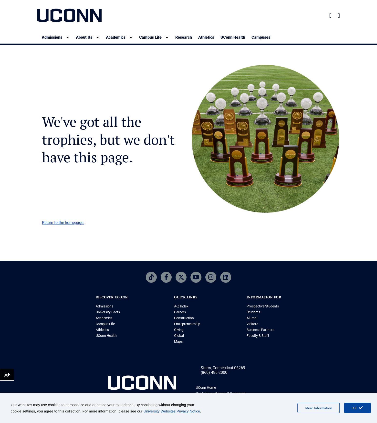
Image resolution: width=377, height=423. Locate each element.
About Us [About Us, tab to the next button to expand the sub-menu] (84, 37)
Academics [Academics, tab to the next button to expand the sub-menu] (116, 37)
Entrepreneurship (187, 324)
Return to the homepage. (63, 222)
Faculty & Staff (258, 336)
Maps (178, 341)
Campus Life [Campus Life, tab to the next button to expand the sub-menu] (150, 37)
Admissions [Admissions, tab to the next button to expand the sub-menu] (52, 37)
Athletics (206, 37)
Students (253, 312)
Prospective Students (263, 306)
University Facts (108, 312)
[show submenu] (68, 37)
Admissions (104, 306)
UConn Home (206, 387)
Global (179, 336)
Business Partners (260, 330)
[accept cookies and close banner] (357, 408)
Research (183, 37)
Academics (104, 318)
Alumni (252, 318)
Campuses (260, 37)
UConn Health (232, 37)
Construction (184, 318)
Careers (180, 312)
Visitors (252, 324)
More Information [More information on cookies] (318, 408)
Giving (179, 330)
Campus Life (105, 324)
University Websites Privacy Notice (172, 411)
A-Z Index (181, 306)
